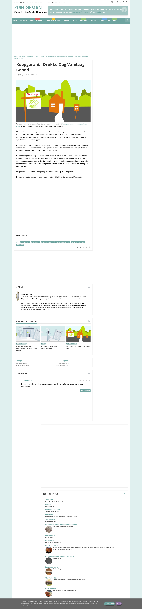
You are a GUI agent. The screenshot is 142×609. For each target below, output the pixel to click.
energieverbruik (102, 405)
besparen (100, 398)
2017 (101, 472)
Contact (54, 2)
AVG (31, 2)
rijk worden (109, 420)
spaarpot (116, 423)
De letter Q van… (104, 108)
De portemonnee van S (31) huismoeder (35, 579)
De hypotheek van (53, 20)
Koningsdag (103, 142)
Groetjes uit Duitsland (114, 212)
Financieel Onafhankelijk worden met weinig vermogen (36, 589)
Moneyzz (102, 221)
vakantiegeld (109, 431)
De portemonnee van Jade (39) (111, 318)
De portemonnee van (37, 20)
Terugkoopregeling (78, 242)
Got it (118, 604)
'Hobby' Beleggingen (105, 113)
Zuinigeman (28, 7)
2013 (101, 479)
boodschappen (110, 398)
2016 (101, 476)
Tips (114, 20)
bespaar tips (118, 394)
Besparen (83, 20)
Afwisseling (110, 178)
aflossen (109, 394)
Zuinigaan (102, 101)
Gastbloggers (104, 20)
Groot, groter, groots (111, 272)
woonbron (20, 244)
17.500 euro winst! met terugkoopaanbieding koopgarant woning (27, 348)
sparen (100, 427)
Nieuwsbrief (39, 2)
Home (16, 2)
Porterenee (103, 116)
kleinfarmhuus (104, 198)
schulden (100, 423)
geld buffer (115, 409)
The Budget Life (105, 187)
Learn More (109, 604)
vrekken (100, 434)
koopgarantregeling (62, 242)
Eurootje (28, 380)
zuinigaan (117, 434)
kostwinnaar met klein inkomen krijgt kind (110, 129)
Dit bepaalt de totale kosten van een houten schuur (114, 191)
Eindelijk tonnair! (104, 125)
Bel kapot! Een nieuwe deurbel (109, 103)
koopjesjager (118, 416)
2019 (101, 466)
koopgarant (35, 242)
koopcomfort (24, 242)
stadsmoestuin (108, 427)
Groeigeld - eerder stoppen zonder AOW (109, 164)
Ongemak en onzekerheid (107, 147)
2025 (101, 454)
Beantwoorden (86, 390)
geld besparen (118, 405)
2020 (101, 463)
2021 (101, 460)
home (15, 21)
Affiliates (62, 2)
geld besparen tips (103, 409)
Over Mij (47, 2)
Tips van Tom (104, 123)
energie (113, 402)
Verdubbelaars (111, 167)
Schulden (93, 21)
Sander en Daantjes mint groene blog (111, 209)
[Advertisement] (53, 40)
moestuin (100, 420)
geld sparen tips (112, 412)
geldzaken (109, 416)
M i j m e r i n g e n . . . (107, 151)
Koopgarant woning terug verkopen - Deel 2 (50, 347)
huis (43, 343)
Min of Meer (103, 146)
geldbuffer (101, 416)
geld (110, 405)
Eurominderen (104, 141)
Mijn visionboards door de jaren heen (111, 223)
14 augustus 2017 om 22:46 (83, 380)
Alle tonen (122, 226)
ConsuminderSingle (106, 111)
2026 (101, 451)
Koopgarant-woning (47, 242)
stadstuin (118, 427)
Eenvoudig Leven (105, 176)
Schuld (114, 391)
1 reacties (34, 75)
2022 (101, 457)
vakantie (100, 431)
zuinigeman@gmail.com (81, 12)
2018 (101, 469)
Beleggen (66, 21)
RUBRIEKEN (23, 21)
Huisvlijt (102, 106)
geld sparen (101, 412)
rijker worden (119, 420)
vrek (116, 431)
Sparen (74, 21)
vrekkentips (108, 434)
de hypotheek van (103, 402)
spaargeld (108, 423)
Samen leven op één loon (111, 295)
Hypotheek (24, 2)
